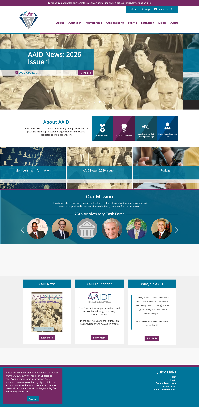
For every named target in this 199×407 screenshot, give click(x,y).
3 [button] (100, 102)
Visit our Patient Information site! (133, 2)
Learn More (99, 337)
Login (173, 380)
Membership (94, 22)
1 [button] (90, 102)
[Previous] (22, 230)
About (60, 22)
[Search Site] (173, 9)
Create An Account (166, 383)
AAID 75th (75, 22)
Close (32, 398)
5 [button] (109, 102)
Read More (47, 337)
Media (162, 22)
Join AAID (152, 338)
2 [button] (95, 102)
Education (147, 22)
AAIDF (174, 22)
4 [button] (104, 102)
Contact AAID (169, 386)
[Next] (176, 230)
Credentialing (115, 22)
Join (174, 376)
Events (132, 22)
